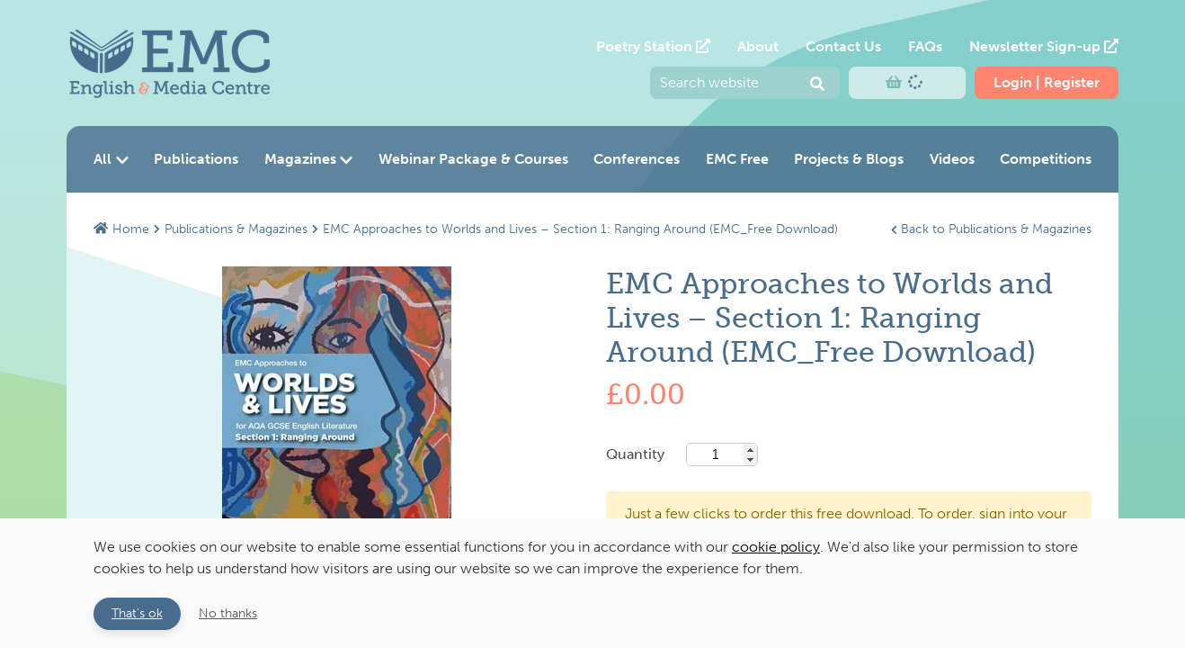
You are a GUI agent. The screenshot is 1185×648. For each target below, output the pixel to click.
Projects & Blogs (849, 158)
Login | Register (1046, 82)
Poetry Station (653, 46)
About (758, 46)
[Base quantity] (722, 454)
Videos (952, 158)
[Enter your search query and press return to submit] (745, 83)
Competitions (1045, 158)
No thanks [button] (228, 613)
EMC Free (737, 158)
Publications (196, 158)
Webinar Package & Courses (473, 158)
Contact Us (843, 46)
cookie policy (776, 546)
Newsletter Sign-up (1043, 46)
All (111, 158)
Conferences (636, 158)
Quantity (682, 454)
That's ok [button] (137, 613)
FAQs (925, 46)
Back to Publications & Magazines (991, 228)
